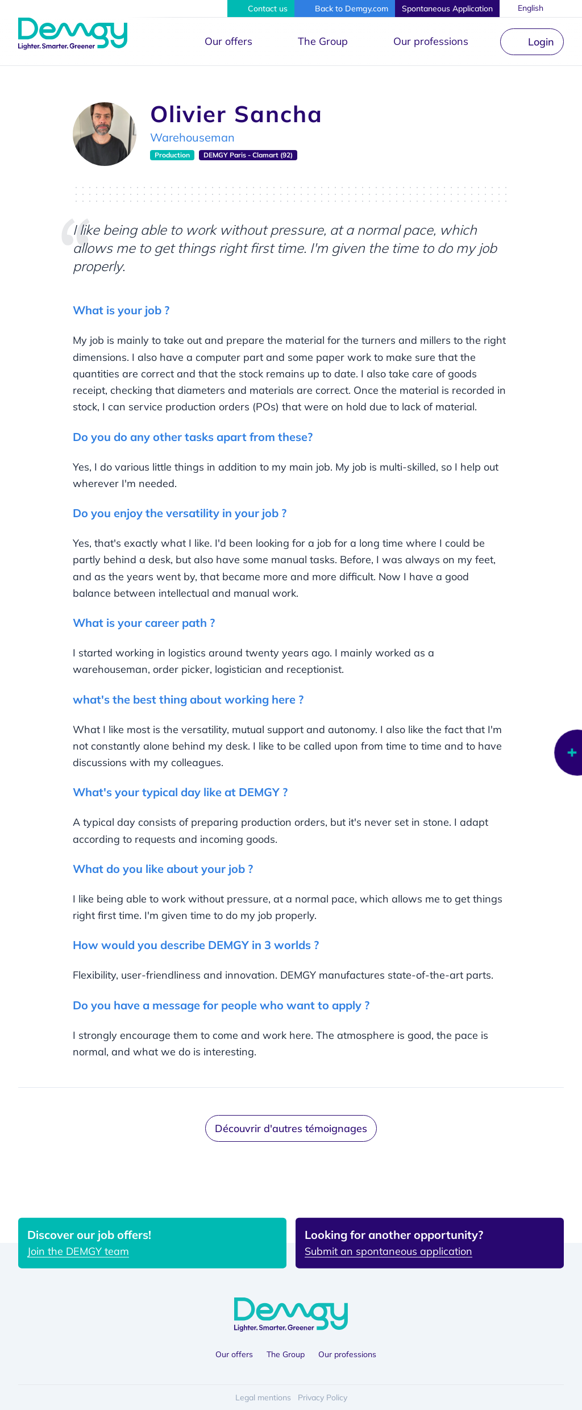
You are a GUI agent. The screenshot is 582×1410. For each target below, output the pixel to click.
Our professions (430, 41)
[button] (260, 8)
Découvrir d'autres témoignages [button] (291, 1128)
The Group (323, 41)
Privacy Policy (322, 1397)
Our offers (228, 41)
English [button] (531, 8)
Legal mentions (263, 1397)
